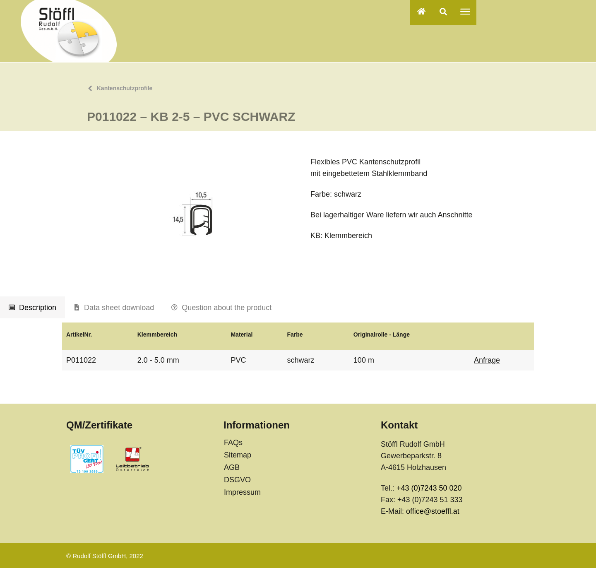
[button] (443, 11)
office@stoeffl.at (432, 511)
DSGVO (237, 480)
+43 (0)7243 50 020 (429, 488)
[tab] (32, 307)
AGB (232, 467)
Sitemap (237, 455)
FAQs (233, 442)
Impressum (242, 492)
